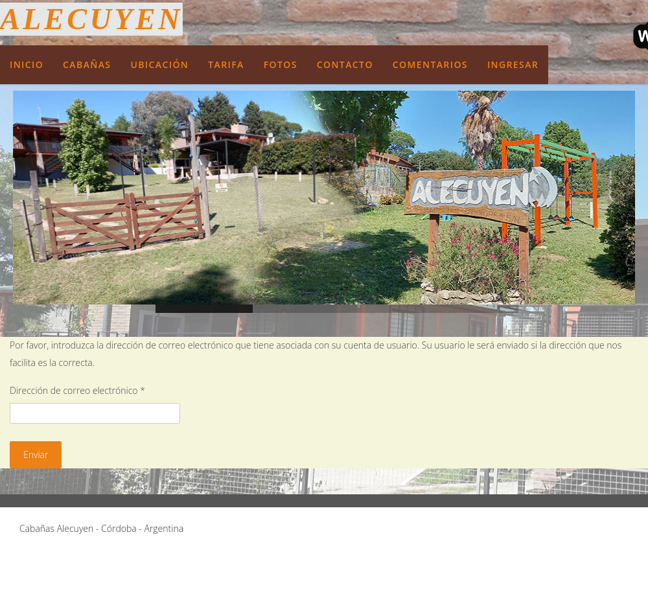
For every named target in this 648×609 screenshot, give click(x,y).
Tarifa (226, 64)
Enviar (35, 454)
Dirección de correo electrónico (77, 390)
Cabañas (87, 64)
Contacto (345, 64)
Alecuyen (91, 19)
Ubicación (159, 64)
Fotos (280, 64)
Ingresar (512, 64)
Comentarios (430, 64)
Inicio (26, 64)
